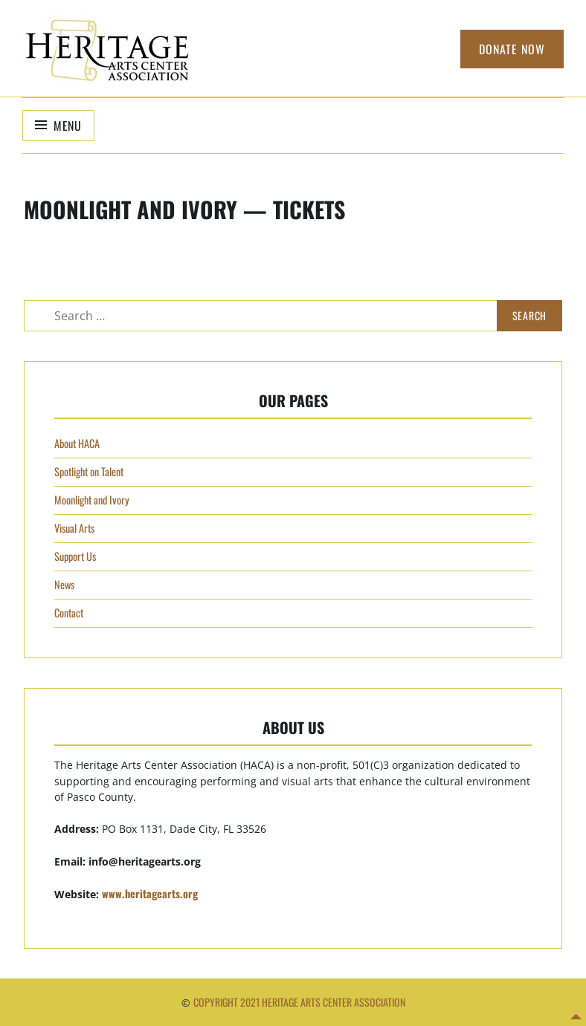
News (64, 584)
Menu (68, 125)
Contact (68, 612)
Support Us (75, 556)
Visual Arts (74, 528)
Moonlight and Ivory (91, 499)
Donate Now (512, 49)
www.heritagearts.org (150, 893)
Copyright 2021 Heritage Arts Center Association (299, 1002)
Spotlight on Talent (88, 471)
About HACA (77, 443)
